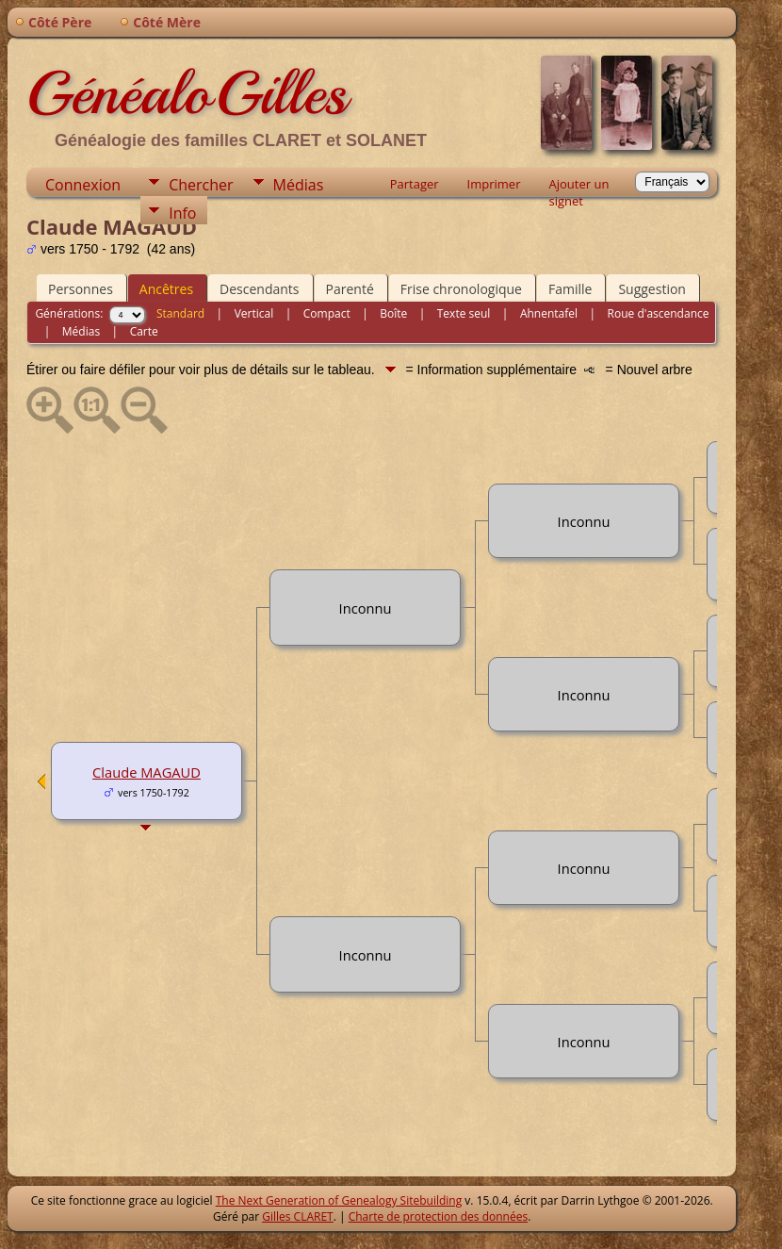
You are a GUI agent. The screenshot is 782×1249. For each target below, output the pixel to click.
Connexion (83, 184)
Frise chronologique (461, 289)
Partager (414, 183)
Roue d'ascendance (658, 313)
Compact (326, 313)
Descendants (259, 289)
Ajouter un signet (578, 185)
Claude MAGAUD (146, 772)
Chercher (201, 184)
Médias (298, 184)
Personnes (80, 289)
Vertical (254, 313)
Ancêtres (166, 289)
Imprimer (494, 183)
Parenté (350, 289)
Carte (144, 331)
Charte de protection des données (438, 1216)
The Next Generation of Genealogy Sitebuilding (339, 1200)
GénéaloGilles (186, 93)
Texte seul (464, 313)
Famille (570, 289)
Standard (180, 313)
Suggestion (652, 289)
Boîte (393, 313)
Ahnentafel (549, 313)
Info (182, 213)
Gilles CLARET (297, 1216)
